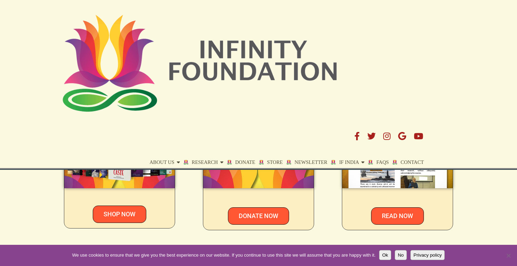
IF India (389, 37)
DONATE (285, 37)
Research (244, 37)
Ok (385, 255)
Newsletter (350, 37)
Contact (451, 37)
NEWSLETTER (397, 113)
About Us (201, 37)
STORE (314, 37)
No (401, 255)
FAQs (422, 37)
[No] (508, 255)
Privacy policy (427, 255)
